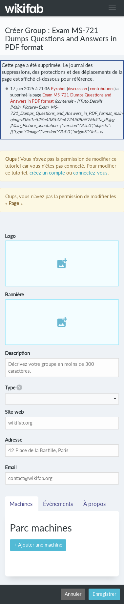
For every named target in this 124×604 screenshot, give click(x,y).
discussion (77, 88)
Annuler (73, 594)
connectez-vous (90, 173)
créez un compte (47, 173)
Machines (22, 504)
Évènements (58, 504)
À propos (95, 504)
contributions (102, 88)
